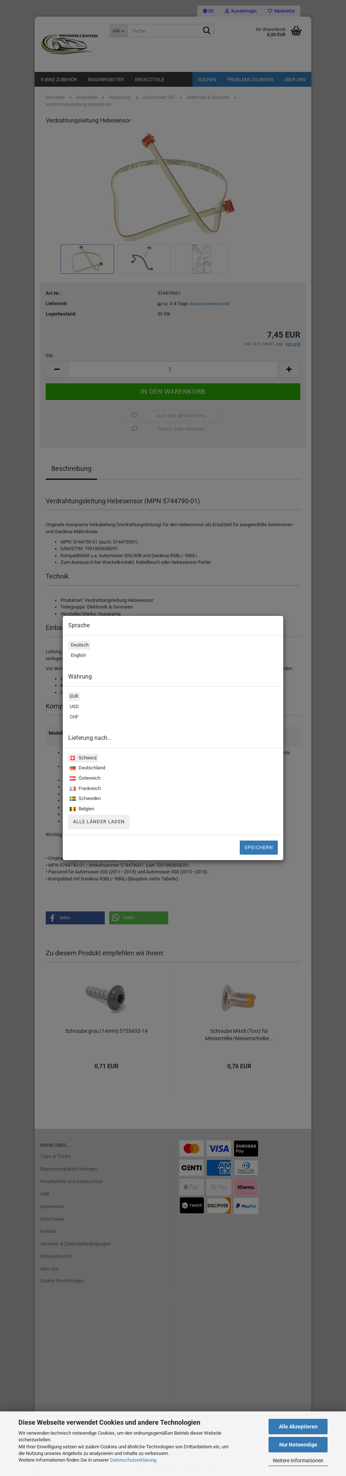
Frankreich (84, 789)
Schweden (84, 799)
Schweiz (82, 758)
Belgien (81, 809)
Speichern (259, 847)
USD (73, 707)
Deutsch (78, 645)
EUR (73, 697)
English (77, 656)
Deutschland (86, 768)
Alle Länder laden (99, 821)
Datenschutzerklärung (133, 1460)
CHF (73, 717)
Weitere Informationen (298, 1460)
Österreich (84, 779)
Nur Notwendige (298, 1445)
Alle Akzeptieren (298, 1427)
